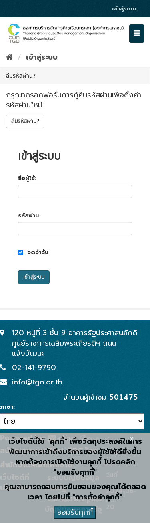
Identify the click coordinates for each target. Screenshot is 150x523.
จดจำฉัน (33, 252)
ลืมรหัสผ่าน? (25, 121)
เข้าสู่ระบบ (124, 8)
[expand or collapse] (136, 33)
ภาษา (6, 407)
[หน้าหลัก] (9, 57)
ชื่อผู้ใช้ (26, 179)
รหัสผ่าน (28, 216)
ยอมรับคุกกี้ (75, 512)
